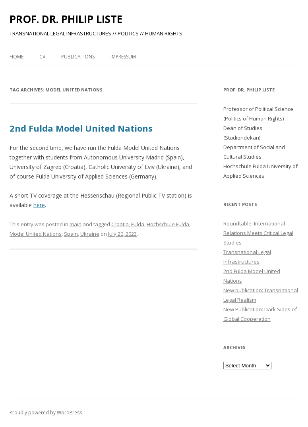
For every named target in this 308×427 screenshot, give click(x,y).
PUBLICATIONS (78, 56)
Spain (71, 233)
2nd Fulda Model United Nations (81, 128)
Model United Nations (36, 233)
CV (42, 56)
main (75, 224)
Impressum (123, 56)
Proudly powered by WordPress (46, 412)
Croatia (120, 224)
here (39, 205)
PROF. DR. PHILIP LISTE (66, 19)
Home (16, 56)
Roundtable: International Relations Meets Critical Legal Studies (258, 233)
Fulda (137, 224)
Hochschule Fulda (168, 224)
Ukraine (89, 233)
